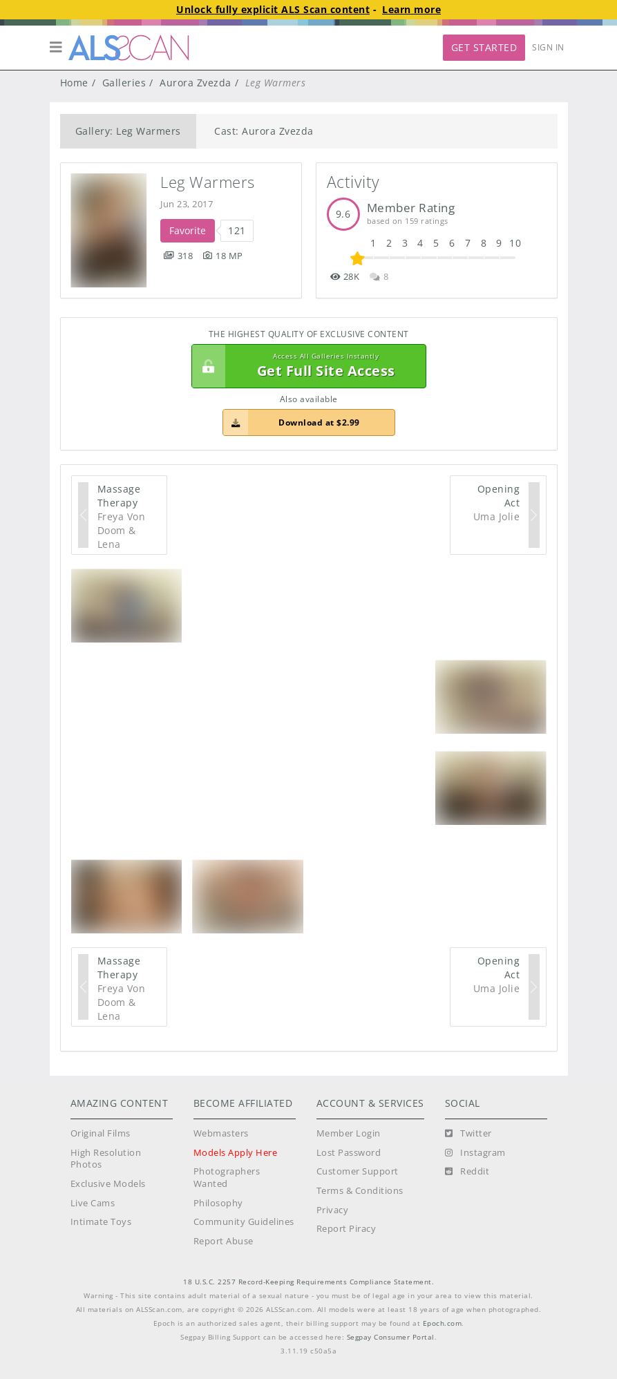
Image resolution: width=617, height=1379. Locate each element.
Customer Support (357, 1171)
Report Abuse (223, 1241)
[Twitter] (468, 1134)
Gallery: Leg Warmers (128, 130)
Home (74, 82)
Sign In (548, 47)
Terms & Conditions (360, 1191)
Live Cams (92, 1203)
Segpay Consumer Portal (391, 1337)
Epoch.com (442, 1323)
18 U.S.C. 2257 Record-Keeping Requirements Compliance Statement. (308, 1281)
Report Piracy (346, 1229)
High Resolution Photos (106, 1159)
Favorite (187, 230)
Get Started (484, 47)
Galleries (124, 82)
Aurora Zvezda (195, 82)
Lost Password (348, 1153)
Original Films (100, 1133)
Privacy (332, 1210)
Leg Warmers (207, 182)
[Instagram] (475, 1153)
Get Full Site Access (305, 366)
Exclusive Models (108, 1184)
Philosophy (218, 1203)
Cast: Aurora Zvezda (264, 130)
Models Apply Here (235, 1153)
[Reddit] (467, 1172)
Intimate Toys (101, 1222)
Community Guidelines (243, 1222)
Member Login (348, 1133)
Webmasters (221, 1133)
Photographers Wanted (226, 1178)
